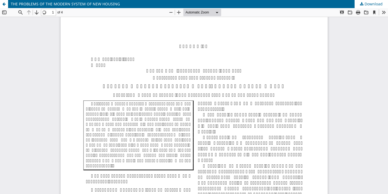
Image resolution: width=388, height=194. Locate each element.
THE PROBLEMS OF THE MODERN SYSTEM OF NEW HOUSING (65, 3)
